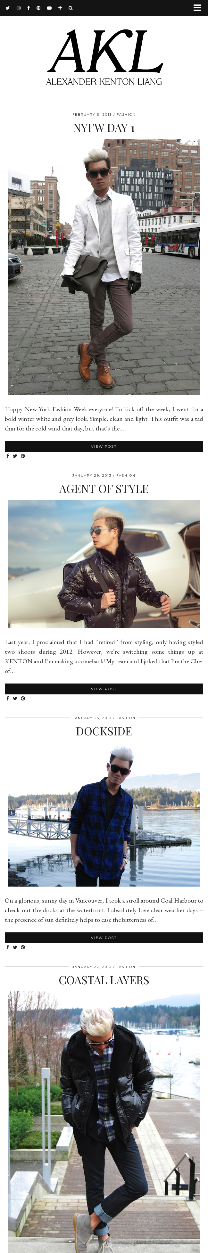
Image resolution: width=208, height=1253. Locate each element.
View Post (104, 446)
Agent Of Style (104, 488)
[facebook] (28, 8)
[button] (199, 8)
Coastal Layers (104, 979)
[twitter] (8, 8)
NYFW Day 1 (104, 127)
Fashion (126, 114)
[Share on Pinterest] (23, 456)
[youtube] (49, 8)
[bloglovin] (60, 8)
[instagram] (19, 8)
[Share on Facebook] (8, 456)
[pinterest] (39, 8)
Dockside (104, 730)
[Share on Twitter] (15, 456)
